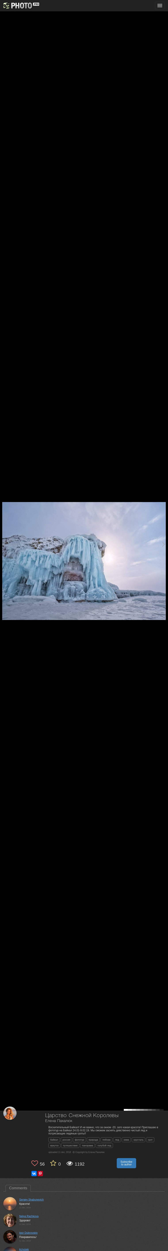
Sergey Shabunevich (31, 1199)
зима (126, 1139)
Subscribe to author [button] (126, 1163)
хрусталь (139, 1139)
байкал (54, 1139)
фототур (79, 1139)
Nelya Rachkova (28, 1216)
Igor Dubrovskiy (28, 1232)
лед (117, 1139)
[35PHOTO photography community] (20, 6)
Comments (18, 1188)
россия (66, 1139)
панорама (87, 1145)
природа (93, 1139)
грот (150, 1139)
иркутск (54, 1145)
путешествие (70, 1145)
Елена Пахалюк (59, 1121)
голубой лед (104, 1145)
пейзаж (106, 1139)
